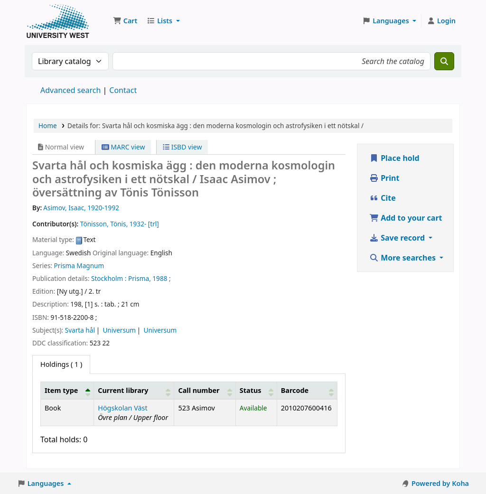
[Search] (444, 61)
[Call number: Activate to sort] (204, 390)
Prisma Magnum (79, 265)
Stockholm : (108, 278)
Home (47, 125)
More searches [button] (403, 257)
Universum (119, 330)
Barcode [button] (294, 390)
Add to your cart (405, 218)
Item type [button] (61, 390)
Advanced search (70, 90)
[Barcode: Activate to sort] (307, 390)
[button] (125, 21)
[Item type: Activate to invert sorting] (67, 390)
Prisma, (139, 278)
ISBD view (182, 146)
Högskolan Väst (122, 407)
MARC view (123, 146)
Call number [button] (198, 390)
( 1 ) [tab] (61, 364)
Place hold (394, 158)
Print (384, 178)
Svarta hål (80, 330)
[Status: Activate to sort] (256, 390)
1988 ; (161, 278)
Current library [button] (123, 390)
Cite (382, 198)
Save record (398, 238)
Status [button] (251, 390)
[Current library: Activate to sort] (134, 390)
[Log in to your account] (441, 21)
